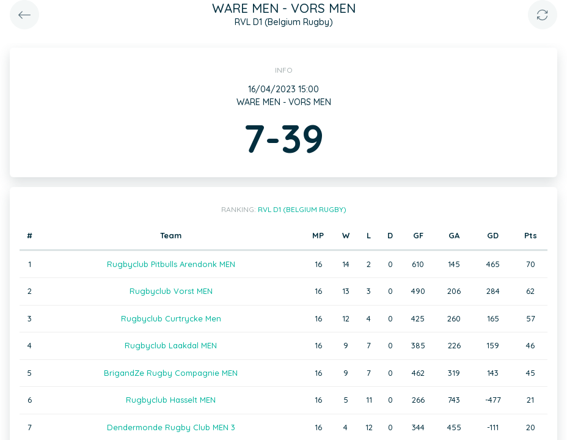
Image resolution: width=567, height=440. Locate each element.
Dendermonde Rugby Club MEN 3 (171, 427)
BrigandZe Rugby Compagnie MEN (171, 373)
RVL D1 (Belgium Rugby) (302, 209)
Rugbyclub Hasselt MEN (171, 400)
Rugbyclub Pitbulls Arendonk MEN (171, 264)
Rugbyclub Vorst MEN (171, 291)
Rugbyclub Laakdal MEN (171, 345)
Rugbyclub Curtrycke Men (171, 318)
